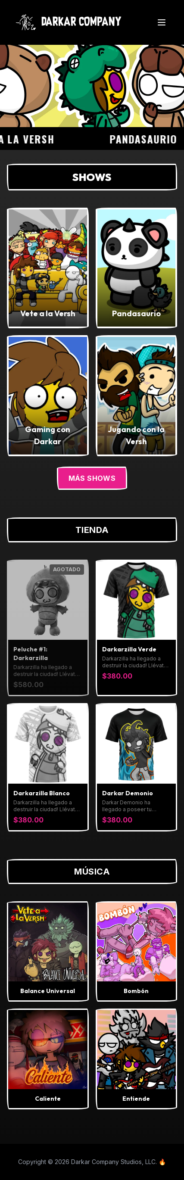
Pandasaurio (147, 138)
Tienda (92, 530)
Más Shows (92, 478)
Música (92, 871)
